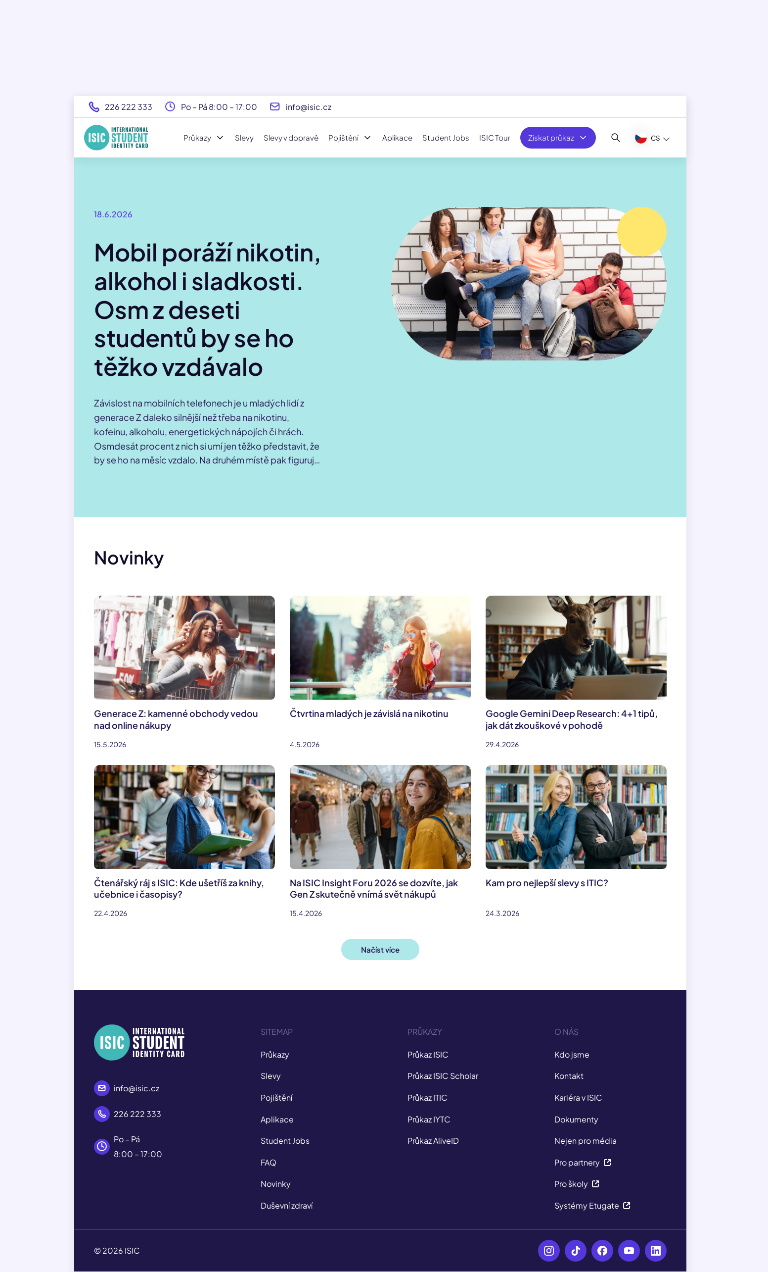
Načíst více (380, 949)
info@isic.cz (308, 107)
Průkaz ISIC (428, 1054)
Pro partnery (582, 1162)
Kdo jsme (571, 1054)
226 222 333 (128, 107)
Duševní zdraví (287, 1205)
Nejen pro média (585, 1140)
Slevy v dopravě (291, 137)
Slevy (244, 137)
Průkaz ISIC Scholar (442, 1075)
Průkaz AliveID (433, 1140)
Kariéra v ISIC (578, 1097)
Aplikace (397, 137)
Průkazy (204, 138)
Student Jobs (445, 137)
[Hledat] (616, 138)
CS (647, 138)
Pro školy (576, 1183)
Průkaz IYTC (429, 1119)
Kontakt (569, 1075)
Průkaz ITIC (427, 1097)
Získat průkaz (558, 138)
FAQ (268, 1162)
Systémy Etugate (592, 1205)
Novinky (276, 1183)
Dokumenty (576, 1119)
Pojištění (350, 138)
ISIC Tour (494, 137)
